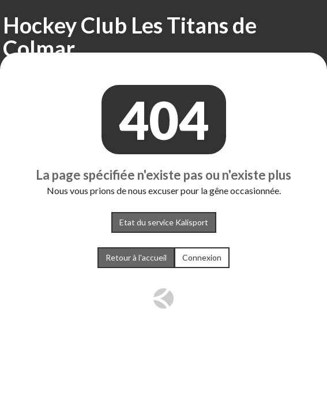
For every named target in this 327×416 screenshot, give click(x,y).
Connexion (201, 257)
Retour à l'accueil (136, 257)
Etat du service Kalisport (163, 222)
